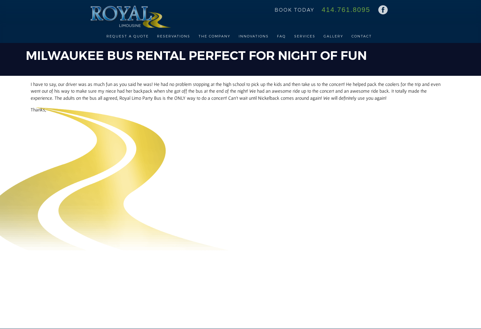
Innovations (254, 36)
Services (304, 36)
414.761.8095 (345, 10)
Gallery (333, 36)
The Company (214, 36)
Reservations (173, 36)
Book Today (294, 10)
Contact (362, 36)
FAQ (281, 36)
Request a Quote (127, 36)
